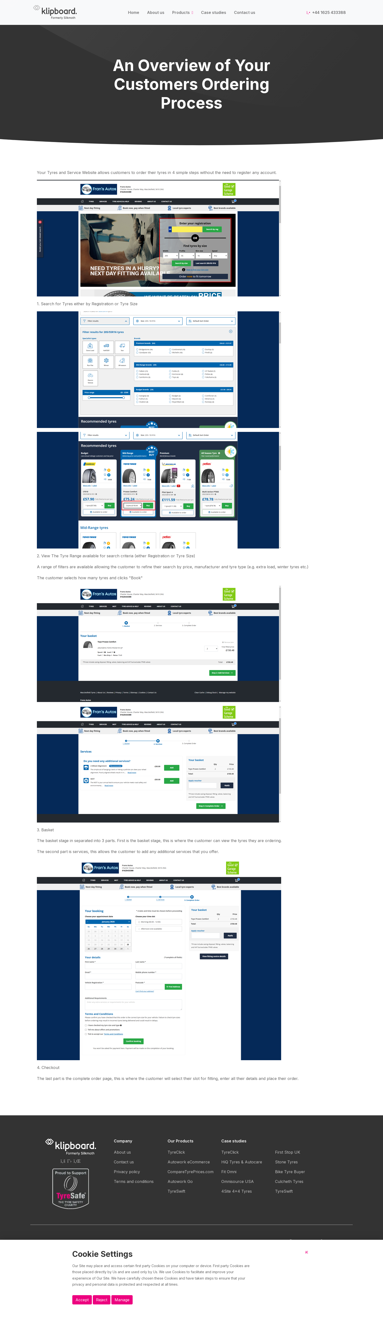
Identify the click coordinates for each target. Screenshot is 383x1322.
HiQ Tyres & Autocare (241, 1161)
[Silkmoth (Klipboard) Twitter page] (69, 1161)
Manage (122, 1299)
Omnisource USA (237, 1181)
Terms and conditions (134, 1181)
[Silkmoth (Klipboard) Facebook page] (63, 1161)
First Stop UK (287, 1152)
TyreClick (176, 1152)
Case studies (213, 12)
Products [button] (181, 12)
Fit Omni (228, 1171)
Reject (101, 1299)
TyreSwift (176, 1191)
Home (133, 12)
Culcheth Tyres (289, 1181)
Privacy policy (127, 1171)
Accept (82, 1299)
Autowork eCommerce (189, 1161)
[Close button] (308, 1256)
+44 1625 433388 (326, 12)
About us (155, 12)
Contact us (244, 12)
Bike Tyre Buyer (290, 1171)
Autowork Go (180, 1181)
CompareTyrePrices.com (190, 1171)
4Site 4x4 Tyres (236, 1191)
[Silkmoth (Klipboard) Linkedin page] (77, 1161)
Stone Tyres (286, 1161)
